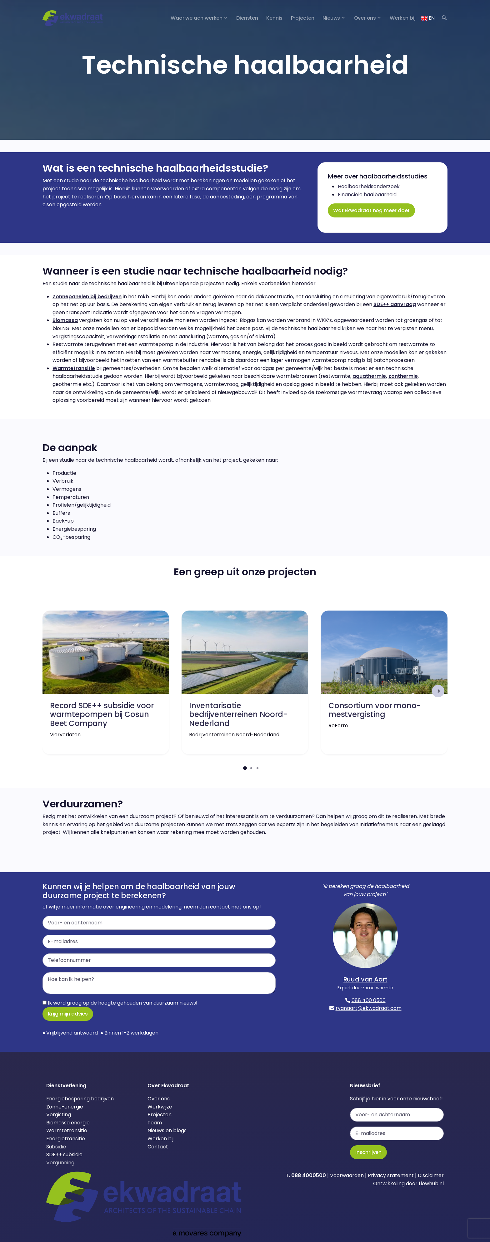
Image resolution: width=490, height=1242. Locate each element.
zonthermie (403, 376)
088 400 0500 (369, 1000)
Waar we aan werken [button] (196, 18)
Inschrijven (368, 1152)
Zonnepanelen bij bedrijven (87, 296)
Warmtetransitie (73, 368)
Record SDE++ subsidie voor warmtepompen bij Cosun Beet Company (101, 714)
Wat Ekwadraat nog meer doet (371, 210)
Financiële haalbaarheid (367, 194)
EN (427, 18)
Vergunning (60, 1162)
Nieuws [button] (331, 18)
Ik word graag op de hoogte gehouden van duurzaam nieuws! (120, 1002)
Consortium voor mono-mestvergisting (374, 709)
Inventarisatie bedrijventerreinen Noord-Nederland (238, 714)
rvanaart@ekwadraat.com (369, 1008)
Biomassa (65, 320)
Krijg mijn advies (68, 1013)
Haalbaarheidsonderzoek (369, 186)
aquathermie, (369, 376)
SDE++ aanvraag (394, 304)
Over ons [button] (365, 18)
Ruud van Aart (365, 979)
